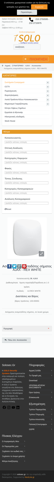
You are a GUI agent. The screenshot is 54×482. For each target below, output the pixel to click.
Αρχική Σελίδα (35, 371)
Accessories (36, 66)
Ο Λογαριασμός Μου (10, 441)
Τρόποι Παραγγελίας (37, 409)
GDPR (31, 429)
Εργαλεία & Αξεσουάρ (14, 112)
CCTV (7, 87)
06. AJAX (34, 278)
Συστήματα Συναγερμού (14, 82)
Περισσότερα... (27, 12)
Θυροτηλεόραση (11, 95)
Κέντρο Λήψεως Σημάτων (15, 108)
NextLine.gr (29, 477)
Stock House (10, 121)
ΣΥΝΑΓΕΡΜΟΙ (17, 66)
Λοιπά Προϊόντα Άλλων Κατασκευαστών (21, 99)
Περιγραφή (7, 329)
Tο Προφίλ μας (35, 375)
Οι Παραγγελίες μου (10, 446)
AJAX (27, 66)
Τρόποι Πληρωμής (36, 414)
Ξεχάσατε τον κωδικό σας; (12, 451)
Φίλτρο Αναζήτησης (10, 461)
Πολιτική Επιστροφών (38, 424)
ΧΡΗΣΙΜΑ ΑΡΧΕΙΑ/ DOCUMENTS (37, 386)
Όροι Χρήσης (34, 392)
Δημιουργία (31, 32)
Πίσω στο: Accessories (16, 340)
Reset (8, 209)
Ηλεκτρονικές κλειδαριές (15, 117)
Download (33, 380)
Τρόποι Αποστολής (37, 419)
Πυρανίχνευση (11, 91)
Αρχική (7, 66)
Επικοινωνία (34, 397)
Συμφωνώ (39, 7)
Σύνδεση (22, 32)
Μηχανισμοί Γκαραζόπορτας (16, 104)
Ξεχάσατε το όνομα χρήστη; (13, 456)
